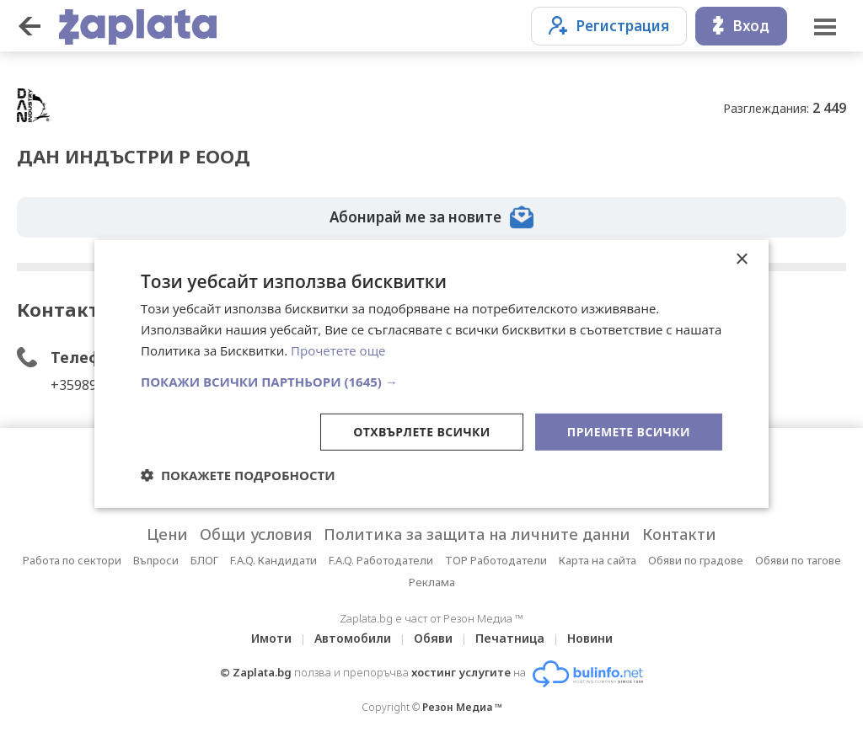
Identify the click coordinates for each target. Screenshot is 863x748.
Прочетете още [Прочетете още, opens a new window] (338, 350)
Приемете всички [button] (628, 431)
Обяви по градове (695, 560)
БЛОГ (204, 560)
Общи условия (256, 534)
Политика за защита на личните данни (477, 534)
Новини (590, 638)
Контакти (679, 534)
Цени (167, 534)
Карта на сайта (597, 560)
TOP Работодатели (496, 560)
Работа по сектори (72, 560)
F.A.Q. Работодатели (381, 560)
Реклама (432, 582)
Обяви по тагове (798, 560)
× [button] (741, 260)
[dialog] (431, 374)
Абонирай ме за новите (431, 217)
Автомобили (352, 638)
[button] (431, 380)
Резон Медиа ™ (462, 707)
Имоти (271, 638)
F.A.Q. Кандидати (273, 560)
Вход (741, 25)
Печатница (509, 638)
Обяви (433, 638)
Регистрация (609, 25)
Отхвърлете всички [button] (421, 431)
